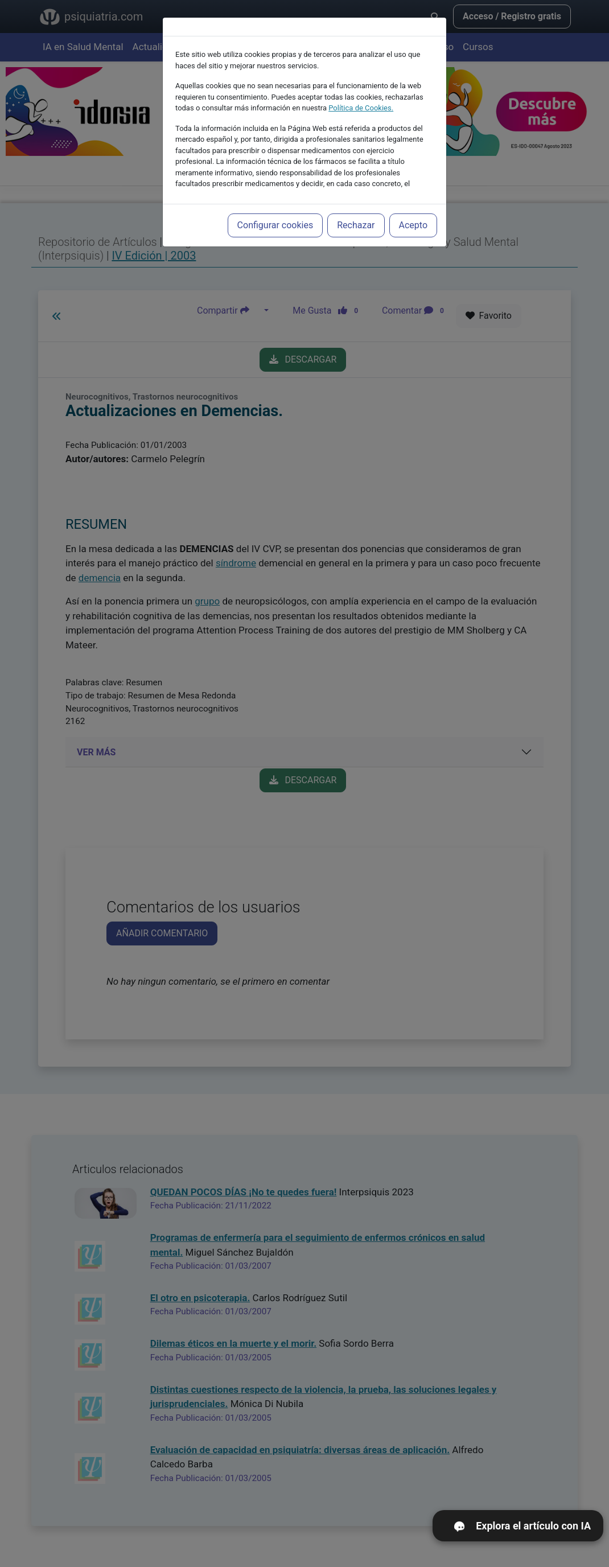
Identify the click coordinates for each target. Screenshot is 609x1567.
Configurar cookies (275, 210)
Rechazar (356, 210)
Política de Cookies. (360, 93)
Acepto (413, 210)
